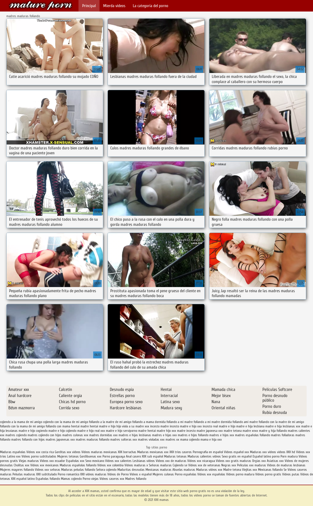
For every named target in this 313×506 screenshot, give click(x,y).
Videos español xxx (237, 452)
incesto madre (159, 426)
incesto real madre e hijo (219, 426)
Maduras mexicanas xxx (152, 452)
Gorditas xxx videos (68, 452)
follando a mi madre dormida (213, 422)
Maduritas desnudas (131, 470)
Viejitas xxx (249, 470)
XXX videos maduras (93, 474)
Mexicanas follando (270, 470)
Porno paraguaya (114, 456)
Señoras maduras (160, 465)
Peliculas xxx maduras (252, 465)
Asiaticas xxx (275, 461)
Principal (89, 5)
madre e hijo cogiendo (33, 431)
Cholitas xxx (21, 465)
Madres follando (135, 479)
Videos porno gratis (268, 474)
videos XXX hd (286, 452)
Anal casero (133, 456)
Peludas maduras (23, 474)
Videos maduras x (136, 465)
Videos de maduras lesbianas (286, 465)
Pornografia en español (208, 452)
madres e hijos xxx (221, 435)
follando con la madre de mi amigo (281, 422)
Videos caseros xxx (112, 479)
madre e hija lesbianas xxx (282, 426)
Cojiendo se (180, 465)
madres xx (172, 439)
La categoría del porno (150, 5)
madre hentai (147, 431)
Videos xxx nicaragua (201, 461)
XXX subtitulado (47, 474)
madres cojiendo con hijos (44, 435)
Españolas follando (48, 479)
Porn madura (289, 456)
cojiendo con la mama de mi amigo (65, 422)
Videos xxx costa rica (40, 452)
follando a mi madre (180, 422)
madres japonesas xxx (60, 439)
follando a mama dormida (149, 422)
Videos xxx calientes (118, 461)
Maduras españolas (12, 452)
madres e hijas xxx (164, 435)
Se (285, 470)
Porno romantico (68, 474)
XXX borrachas (127, 452)
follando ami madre (245, 422)
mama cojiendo (190, 439)
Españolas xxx (75, 461)
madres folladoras (282, 435)
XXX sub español (152, 456)
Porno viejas (91, 479)
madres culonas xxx (75, 435)
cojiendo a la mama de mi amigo (21, 422)
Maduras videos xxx (209, 470)
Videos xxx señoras (48, 470)
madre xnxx (250, 431)
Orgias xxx (259, 461)
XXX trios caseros (180, 452)
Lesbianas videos (144, 461)
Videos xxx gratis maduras (234, 461)
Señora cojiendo (106, 470)
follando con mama (58, 426)
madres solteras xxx (123, 439)
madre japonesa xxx (210, 431)
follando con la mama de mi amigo (22, 426)
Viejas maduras (29, 461)
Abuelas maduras (184, 470)
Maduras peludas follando (78, 470)
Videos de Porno (118, 474)
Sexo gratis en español (237, 456)
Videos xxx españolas (211, 474)
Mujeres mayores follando (17, 470)
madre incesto (186, 431)
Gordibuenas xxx (91, 456)
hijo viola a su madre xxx (132, 426)
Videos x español (141, 474)
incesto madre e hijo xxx (186, 426)
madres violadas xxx (151, 439)
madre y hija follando (273, 431)
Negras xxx (229, 465)
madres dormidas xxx (103, 435)
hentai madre (80, 426)
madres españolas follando (252, 435)
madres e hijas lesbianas (135, 435)
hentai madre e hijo (102, 426)
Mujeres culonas (163, 474)
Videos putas (290, 474)
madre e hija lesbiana (250, 426)
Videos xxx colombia (110, 465)
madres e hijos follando (193, 435)
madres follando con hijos (28, 439)
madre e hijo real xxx (91, 431)
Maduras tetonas (175, 456)
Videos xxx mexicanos (45, 465)
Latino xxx (14, 456)
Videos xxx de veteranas (204, 465)
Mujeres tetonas (68, 456)
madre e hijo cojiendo (62, 431)
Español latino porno (266, 456)
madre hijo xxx (166, 431)
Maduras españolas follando (78, 465)
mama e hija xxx (211, 439)
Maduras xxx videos (263, 452)
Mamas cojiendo (71, 479)
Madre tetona (232, 470)
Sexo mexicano (94, 461)
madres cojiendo (16, 435)
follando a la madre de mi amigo (110, 422)
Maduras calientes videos (204, 456)
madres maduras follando (92, 439)
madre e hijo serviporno (121, 431)
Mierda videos (114, 5)
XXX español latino (23, 479)
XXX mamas (41, 5)
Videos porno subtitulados (39, 456)
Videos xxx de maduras (171, 461)
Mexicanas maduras (158, 470)
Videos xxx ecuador (53, 461)
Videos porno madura (240, 474)
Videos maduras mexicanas (99, 452)
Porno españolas (186, 474)
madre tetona (233, 431)
